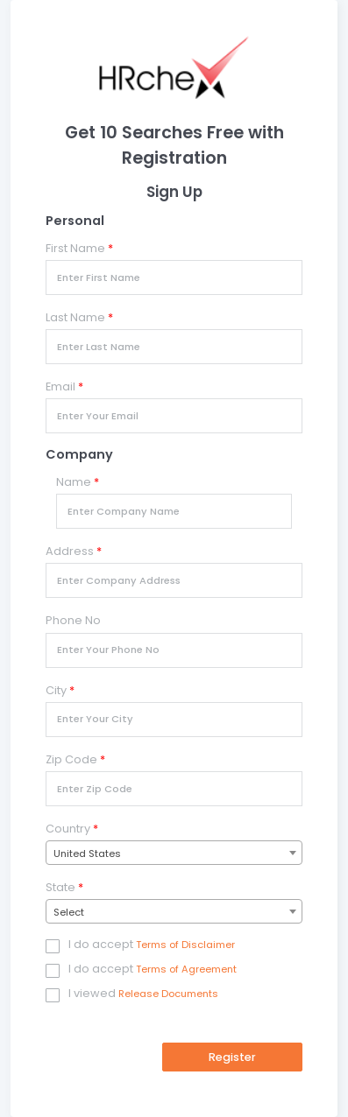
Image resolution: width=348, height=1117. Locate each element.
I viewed (92, 994)
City (60, 690)
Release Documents (168, 994)
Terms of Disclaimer (185, 945)
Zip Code (75, 759)
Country (72, 828)
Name (77, 481)
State (64, 887)
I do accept (100, 945)
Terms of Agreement (186, 969)
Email (64, 386)
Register (232, 1057)
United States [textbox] (87, 854)
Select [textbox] (68, 912)
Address (74, 551)
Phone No (73, 620)
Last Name (79, 317)
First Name (79, 248)
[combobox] (174, 852)
